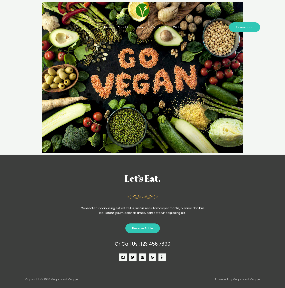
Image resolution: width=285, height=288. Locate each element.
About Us (124, 27)
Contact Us (158, 27)
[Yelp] (162, 257)
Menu (141, 27)
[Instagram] (142, 257)
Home (107, 27)
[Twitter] (133, 257)
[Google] (152, 257)
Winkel (177, 27)
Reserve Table (142, 228)
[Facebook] (123, 257)
